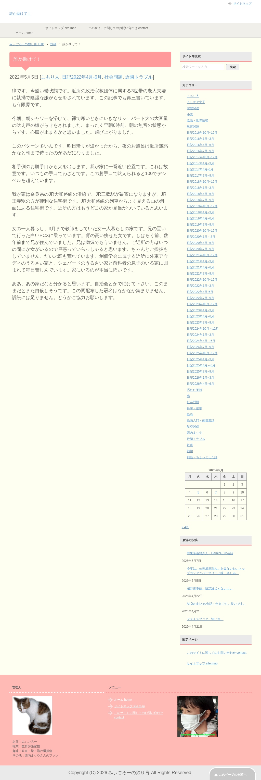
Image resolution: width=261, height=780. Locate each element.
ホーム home (24, 33)
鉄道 (190, 445)
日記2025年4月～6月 (201, 365)
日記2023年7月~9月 (200, 322)
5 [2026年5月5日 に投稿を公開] (198, 492)
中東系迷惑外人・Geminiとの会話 (210, 553)
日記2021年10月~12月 (202, 255)
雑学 (190, 451)
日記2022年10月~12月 (202, 279)
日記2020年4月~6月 (200, 243)
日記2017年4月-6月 (200, 169)
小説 (190, 114)
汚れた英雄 (194, 390)
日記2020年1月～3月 (201, 237)
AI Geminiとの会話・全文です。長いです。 (216, 603)
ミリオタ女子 (196, 102)
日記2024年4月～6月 (201, 341)
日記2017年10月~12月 (202, 157)
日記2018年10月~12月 (202, 181)
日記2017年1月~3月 (200, 163)
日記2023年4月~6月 (200, 316)
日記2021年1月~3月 (200, 261)
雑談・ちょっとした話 (202, 457)
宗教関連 (193, 108)
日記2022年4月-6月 (82, 77)
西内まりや (194, 433)
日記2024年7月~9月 (200, 347)
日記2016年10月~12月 (202, 132)
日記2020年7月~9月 (200, 249)
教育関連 (193, 126)
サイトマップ (242, 3)
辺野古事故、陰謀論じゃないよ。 (210, 588)
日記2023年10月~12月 (202, 304)
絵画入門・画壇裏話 (200, 420)
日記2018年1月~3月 (200, 188)
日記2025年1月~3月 (200, 359)
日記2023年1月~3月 (200, 310)
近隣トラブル (139, 77)
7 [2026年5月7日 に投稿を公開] (216, 492)
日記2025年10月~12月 (202, 353)
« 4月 (185, 527)
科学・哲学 (194, 408)
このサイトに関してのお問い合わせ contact (118, 28)
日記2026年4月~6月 (200, 384)
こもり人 (50, 77)
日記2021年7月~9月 (200, 273)
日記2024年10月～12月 (203, 328)
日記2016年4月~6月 (200, 145)
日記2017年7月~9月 (200, 175)
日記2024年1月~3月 (200, 335)
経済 (190, 414)
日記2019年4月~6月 (200, 218)
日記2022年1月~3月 (200, 286)
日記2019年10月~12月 (202, 206)
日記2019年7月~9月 (200, 224)
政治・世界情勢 (197, 120)
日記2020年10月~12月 (202, 230)
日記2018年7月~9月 (200, 200)
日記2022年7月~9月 (200, 298)
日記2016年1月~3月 (200, 139)
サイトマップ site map (60, 28)
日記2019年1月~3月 (200, 212)
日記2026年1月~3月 (200, 377)
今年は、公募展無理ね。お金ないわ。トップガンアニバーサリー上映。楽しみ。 (216, 571)
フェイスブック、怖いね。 (205, 619)
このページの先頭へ (232, 774)
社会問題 (113, 77)
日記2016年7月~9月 (200, 151)
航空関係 (193, 426)
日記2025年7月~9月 (200, 371)
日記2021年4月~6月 (200, 267)
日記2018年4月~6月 (200, 194)
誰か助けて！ (20, 13)
